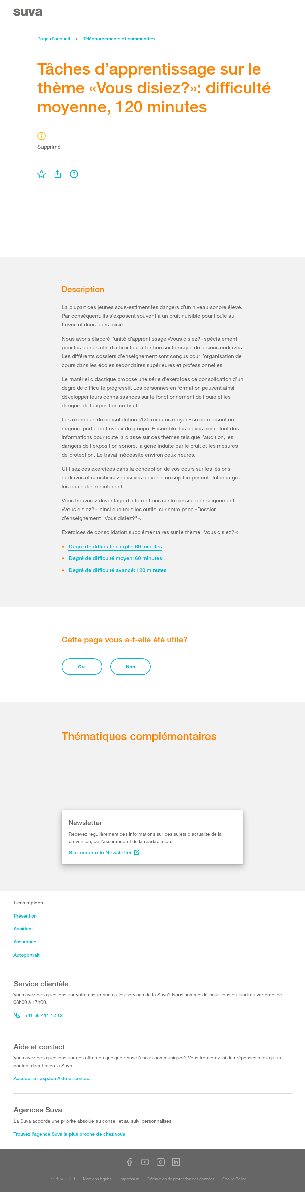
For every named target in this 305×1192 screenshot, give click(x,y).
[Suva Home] (28, 12)
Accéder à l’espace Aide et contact (52, 1078)
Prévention (25, 916)
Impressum (129, 1178)
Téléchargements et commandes (119, 38)
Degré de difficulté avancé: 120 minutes (117, 570)
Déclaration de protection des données (180, 1178)
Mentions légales (97, 1178)
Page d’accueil (53, 38)
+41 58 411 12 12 (38, 1015)
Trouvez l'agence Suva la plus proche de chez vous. (70, 1134)
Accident (23, 928)
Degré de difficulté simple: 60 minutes (115, 546)
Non (130, 666)
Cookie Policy (234, 1178)
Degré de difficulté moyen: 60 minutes (115, 558)
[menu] (41, 174)
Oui (82, 666)
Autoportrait (26, 955)
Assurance (24, 941)
